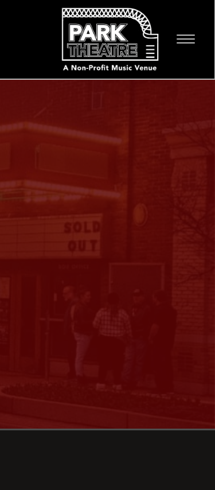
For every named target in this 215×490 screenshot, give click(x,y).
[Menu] (185, 39)
